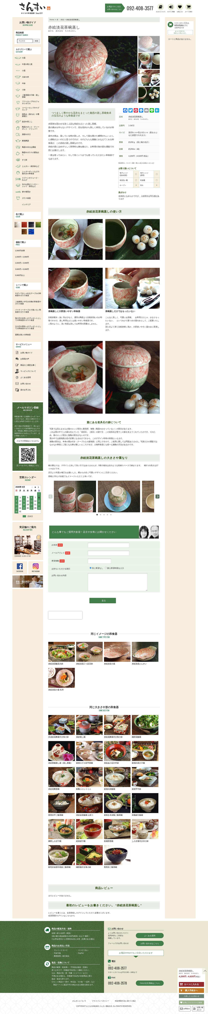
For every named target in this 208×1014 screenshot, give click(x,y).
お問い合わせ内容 (59, 575)
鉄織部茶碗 (117, 830)
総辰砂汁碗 (89, 830)
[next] (157, 496)
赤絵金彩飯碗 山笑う (89, 804)
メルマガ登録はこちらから (28, 441)
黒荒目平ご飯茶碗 (61, 804)
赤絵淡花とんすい (145, 653)
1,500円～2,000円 (22, 257)
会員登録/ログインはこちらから (61, 916)
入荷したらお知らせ (191, 996)
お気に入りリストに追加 (192, 1003)
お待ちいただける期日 (61, 569)
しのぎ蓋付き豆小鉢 (145, 830)
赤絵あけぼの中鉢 (117, 752)
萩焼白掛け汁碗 (145, 752)
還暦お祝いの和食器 (23, 335)
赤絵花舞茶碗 (61, 778)
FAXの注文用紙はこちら (150, 983)
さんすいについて (79, 1001)
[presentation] (65, 620)
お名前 (57, 545)
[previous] (51, 496)
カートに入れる (191, 984)
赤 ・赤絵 (60, 20)
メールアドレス (61, 552)
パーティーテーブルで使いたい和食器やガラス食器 (28, 311)
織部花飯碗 (145, 726)
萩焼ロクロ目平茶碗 (89, 752)
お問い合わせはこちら (149, 943)
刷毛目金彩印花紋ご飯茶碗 (61, 856)
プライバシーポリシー (100, 1001)
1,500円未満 (20, 251)
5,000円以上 (20, 275)
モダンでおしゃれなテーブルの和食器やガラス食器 (28, 294)
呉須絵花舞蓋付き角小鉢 (61, 726)
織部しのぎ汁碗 (61, 830)
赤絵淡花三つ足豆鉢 (89, 653)
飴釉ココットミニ (89, 778)
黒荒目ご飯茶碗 (117, 856)
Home (52, 20)
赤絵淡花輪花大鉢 (61, 653)
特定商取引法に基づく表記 (125, 1001)
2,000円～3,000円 (22, 263)
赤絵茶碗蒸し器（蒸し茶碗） (61, 752)
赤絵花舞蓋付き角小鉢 (117, 726)
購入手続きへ (191, 990)
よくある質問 (149, 935)
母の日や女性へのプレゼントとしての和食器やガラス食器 (28, 319)
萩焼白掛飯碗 (117, 778)
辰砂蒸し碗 (89, 726)
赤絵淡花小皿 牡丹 (61, 679)
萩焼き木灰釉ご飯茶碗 (117, 804)
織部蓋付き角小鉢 (89, 856)
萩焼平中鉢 (145, 778)
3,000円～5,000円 (22, 269)
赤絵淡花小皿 (117, 653)
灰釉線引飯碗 (145, 804)
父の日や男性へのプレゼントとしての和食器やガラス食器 (28, 327)
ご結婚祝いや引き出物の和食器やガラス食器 (28, 303)
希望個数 (58, 560)
